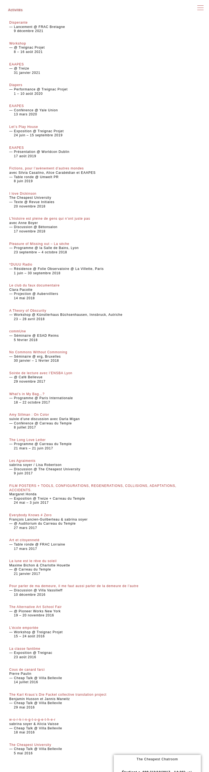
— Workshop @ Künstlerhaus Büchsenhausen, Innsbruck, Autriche (104, 315)
